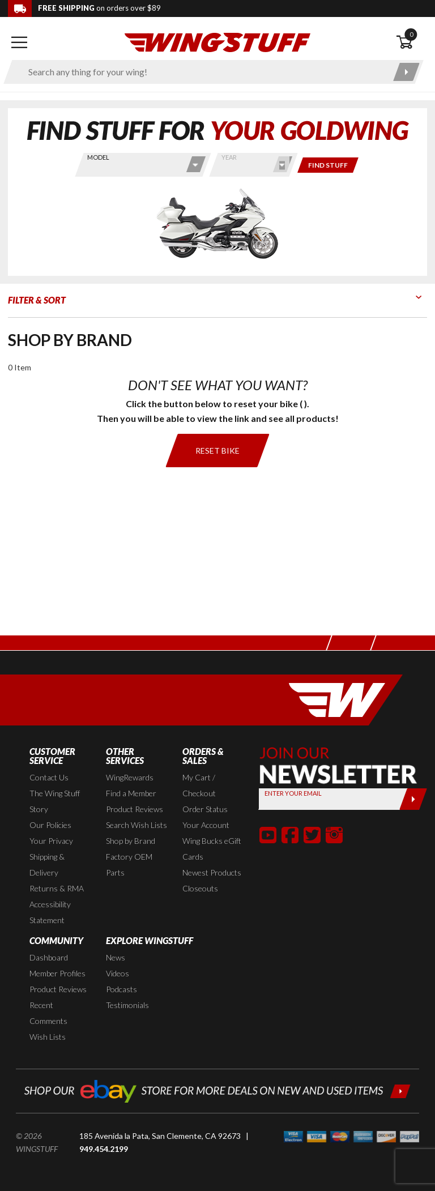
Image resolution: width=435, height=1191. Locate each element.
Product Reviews (134, 809)
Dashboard (48, 957)
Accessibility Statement (50, 912)
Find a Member (131, 793)
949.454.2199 (103, 1149)
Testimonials (127, 1005)
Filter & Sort (37, 299)
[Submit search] (406, 72)
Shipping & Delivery (47, 864)
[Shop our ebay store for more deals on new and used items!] (217, 1090)
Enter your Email (293, 793)
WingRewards (129, 777)
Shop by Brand (130, 841)
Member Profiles (57, 973)
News (115, 957)
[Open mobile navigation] (19, 42)
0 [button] (411, 34)
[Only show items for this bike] (328, 165)
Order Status (205, 809)
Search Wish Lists (136, 825)
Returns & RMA (56, 888)
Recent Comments (48, 1013)
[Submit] (413, 799)
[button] (268, 835)
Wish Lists (47, 1036)
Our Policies (50, 825)
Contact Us (49, 777)
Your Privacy (51, 841)
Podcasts (121, 989)
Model (98, 157)
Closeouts (200, 888)
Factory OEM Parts (129, 864)
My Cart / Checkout (199, 785)
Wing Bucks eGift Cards (211, 848)
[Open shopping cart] (411, 42)
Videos (117, 973)
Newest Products (211, 872)
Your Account (205, 825)
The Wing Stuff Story (54, 801)
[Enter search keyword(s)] (203, 72)
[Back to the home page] (217, 41)
